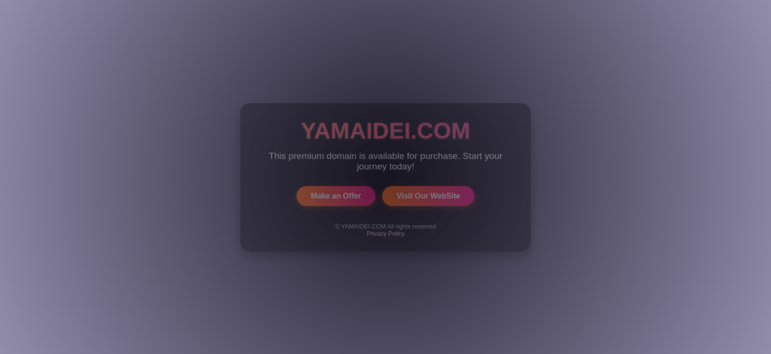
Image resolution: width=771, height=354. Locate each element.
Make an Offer (336, 195)
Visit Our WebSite (428, 195)
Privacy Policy (386, 233)
